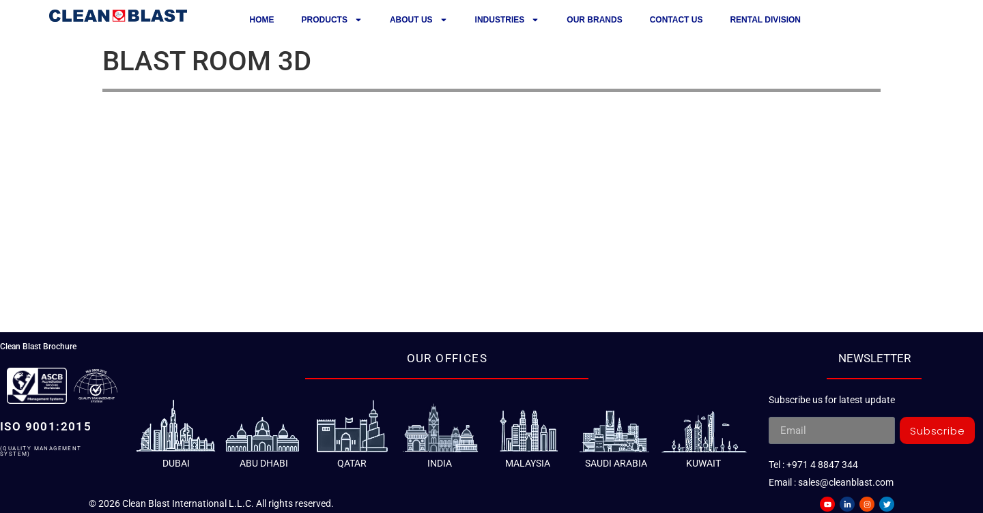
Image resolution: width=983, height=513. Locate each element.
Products (332, 20)
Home (262, 20)
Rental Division (765, 20)
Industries (507, 20)
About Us (419, 20)
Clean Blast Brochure (38, 346)
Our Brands (594, 20)
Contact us (676, 20)
